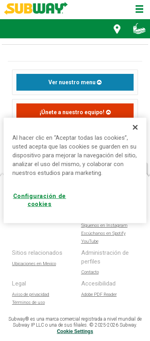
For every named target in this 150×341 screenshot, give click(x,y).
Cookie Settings (75, 331)
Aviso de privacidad (30, 294)
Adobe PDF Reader (99, 294)
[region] (75, 170)
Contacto (90, 272)
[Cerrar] (135, 127)
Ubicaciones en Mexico (34, 263)
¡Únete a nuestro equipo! (72, 112)
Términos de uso (28, 302)
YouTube (89, 241)
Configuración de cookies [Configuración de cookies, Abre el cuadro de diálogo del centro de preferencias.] (39, 200)
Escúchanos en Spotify (103, 233)
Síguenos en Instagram (104, 225)
